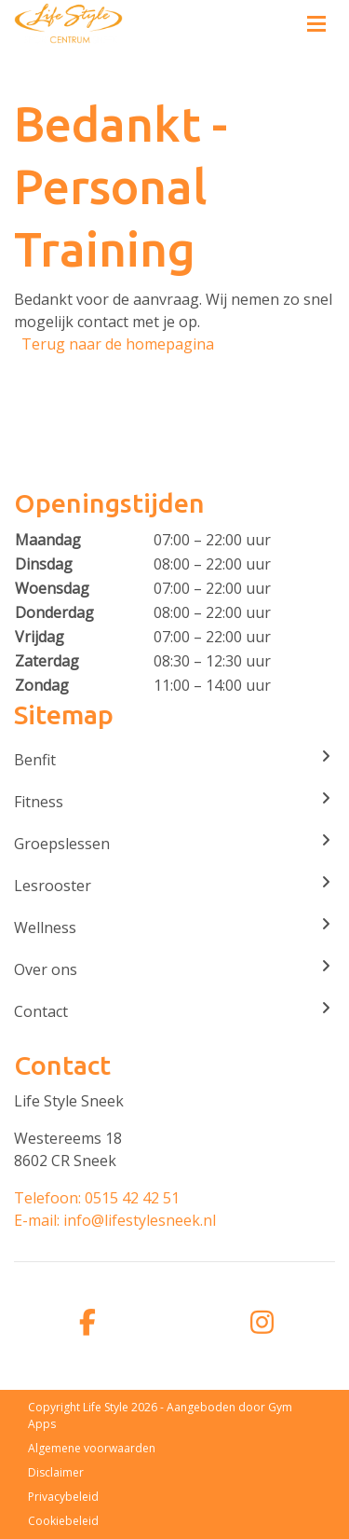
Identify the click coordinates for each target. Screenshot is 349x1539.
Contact (174, 1011)
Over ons (174, 969)
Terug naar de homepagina (117, 344)
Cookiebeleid (63, 1521)
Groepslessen (174, 843)
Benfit (174, 759)
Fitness (174, 801)
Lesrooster (174, 885)
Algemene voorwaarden (91, 1448)
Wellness (174, 927)
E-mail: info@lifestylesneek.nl (115, 1220)
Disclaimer (56, 1472)
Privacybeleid (63, 1497)
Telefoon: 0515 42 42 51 (97, 1198)
